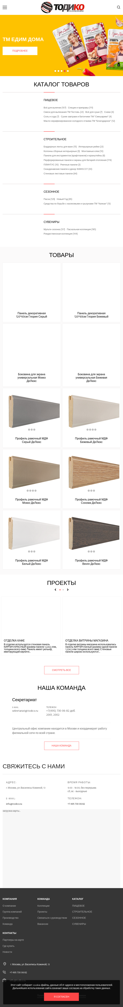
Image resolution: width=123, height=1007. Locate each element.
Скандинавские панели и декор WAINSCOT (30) (68, 169)
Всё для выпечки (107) (55, 107)
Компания (10, 899)
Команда (8, 924)
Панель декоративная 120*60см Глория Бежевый (91, 315)
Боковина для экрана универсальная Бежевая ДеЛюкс (91, 377)
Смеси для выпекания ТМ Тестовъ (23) (64, 112)
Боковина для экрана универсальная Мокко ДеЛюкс (32, 377)
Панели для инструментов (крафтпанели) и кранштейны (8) (74, 155)
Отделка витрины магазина (86, 640)
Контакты (9, 933)
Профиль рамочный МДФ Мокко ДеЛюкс (31, 501)
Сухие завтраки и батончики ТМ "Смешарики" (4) (86, 116)
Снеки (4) (109, 112)
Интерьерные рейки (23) (91, 146)
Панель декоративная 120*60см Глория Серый (31, 315)
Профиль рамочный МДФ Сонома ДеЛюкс (91, 501)
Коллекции (43, 906)
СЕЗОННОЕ (51, 192)
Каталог (78, 899)
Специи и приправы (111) (80, 107)
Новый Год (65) (64, 199)
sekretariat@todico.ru (25, 711)
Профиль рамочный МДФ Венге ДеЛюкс (91, 562)
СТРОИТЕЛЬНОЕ (55, 139)
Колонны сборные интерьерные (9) (62, 151)
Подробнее (20, 51)
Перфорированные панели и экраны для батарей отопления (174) (78, 160)
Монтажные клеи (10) (93, 151)
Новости (7, 952)
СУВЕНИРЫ (51, 222)
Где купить (8, 946)
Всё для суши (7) (93, 112)
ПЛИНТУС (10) (51, 164)
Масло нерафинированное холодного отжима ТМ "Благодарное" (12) (79, 121)
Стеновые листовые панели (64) (60, 173)
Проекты (42, 912)
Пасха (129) (49, 199)
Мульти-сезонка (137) (54, 229)
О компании (9, 906)
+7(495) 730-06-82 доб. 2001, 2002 (60, 713)
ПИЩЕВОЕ (51, 100)
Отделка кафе (14, 640)
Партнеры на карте (13, 940)
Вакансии (42, 924)
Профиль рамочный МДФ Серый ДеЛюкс (31, 440)
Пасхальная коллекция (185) (81, 229)
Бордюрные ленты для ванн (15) (60, 146)
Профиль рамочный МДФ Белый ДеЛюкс (31, 562)
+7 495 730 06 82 (76, 804)
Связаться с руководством (52, 918)
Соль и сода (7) (51, 116)
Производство (10, 918)
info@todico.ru (14, 804)
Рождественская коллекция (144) (61, 234)
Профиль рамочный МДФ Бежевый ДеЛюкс (91, 440)
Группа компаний (12, 912)
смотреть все (61, 670)
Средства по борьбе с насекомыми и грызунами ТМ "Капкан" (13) (77, 203)
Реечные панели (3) (70, 164)
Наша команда (61, 746)
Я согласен (61, 997)
